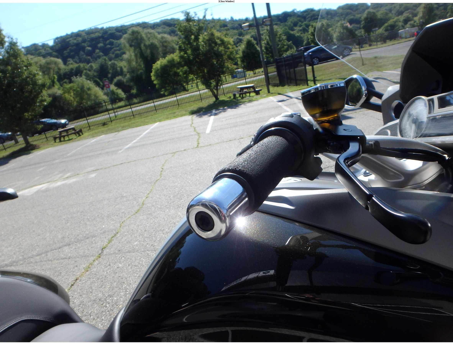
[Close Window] (226, 1)
